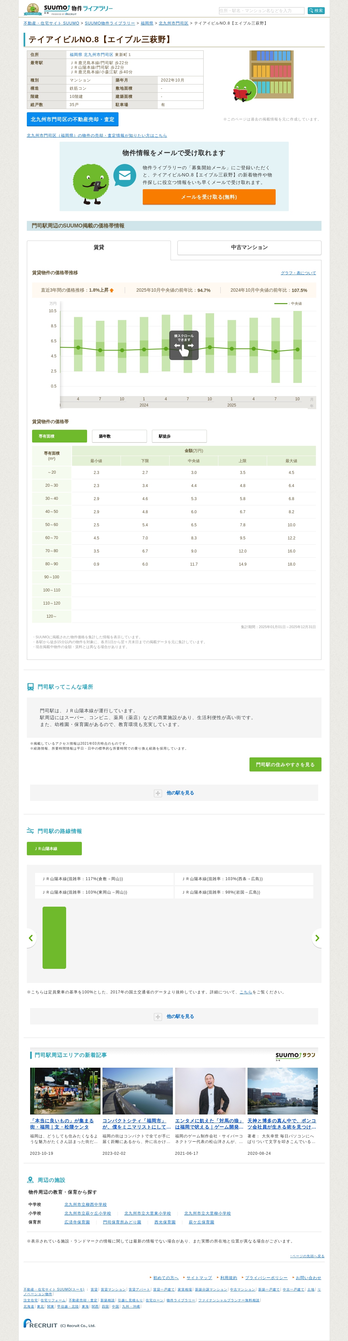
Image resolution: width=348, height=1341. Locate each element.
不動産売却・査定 (83, 1300)
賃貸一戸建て (164, 1289)
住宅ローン (155, 1300)
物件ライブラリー (181, 1300)
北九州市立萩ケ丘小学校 (87, 1213)
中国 (115, 1306)
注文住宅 (31, 1300)
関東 (50, 1306)
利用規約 (228, 1278)
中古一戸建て (293, 1289)
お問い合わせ (308, 1278)
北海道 (29, 1306)
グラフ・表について (298, 273)
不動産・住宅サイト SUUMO (52, 23)
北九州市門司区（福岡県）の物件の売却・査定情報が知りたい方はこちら (97, 135)
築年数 (105, 436)
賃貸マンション (113, 1289)
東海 (85, 1306)
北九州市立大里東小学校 (147, 1213)
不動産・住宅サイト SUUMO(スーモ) (54, 1289)
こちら (246, 992)
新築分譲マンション (211, 1289)
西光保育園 (165, 1222)
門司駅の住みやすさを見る (285, 764)
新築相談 (108, 1300)
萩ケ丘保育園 (201, 1222)
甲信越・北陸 (68, 1306)
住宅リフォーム (53, 1300)
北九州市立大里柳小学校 (207, 1213)
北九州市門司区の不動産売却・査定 (73, 119)
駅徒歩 (165, 436)
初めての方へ (166, 1278)
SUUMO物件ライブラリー (110, 23)
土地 (311, 1289)
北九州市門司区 (174, 23)
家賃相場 (185, 1289)
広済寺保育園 (77, 1222)
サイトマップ (199, 1278)
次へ (316, 938)
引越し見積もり (130, 1300)
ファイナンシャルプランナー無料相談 (229, 1300)
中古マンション (242, 1289)
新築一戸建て (269, 1289)
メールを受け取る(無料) (209, 197)
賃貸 (94, 1289)
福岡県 (147, 23)
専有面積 (46, 436)
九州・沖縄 (131, 1306)
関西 (95, 1306)
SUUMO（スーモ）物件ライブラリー (68, 9)
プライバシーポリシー (266, 1278)
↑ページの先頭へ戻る (307, 1256)
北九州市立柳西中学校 (85, 1204)
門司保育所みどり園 (122, 1222)
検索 (319, 10)
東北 (40, 1306)
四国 (105, 1306)
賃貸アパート (139, 1289)
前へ (32, 938)
